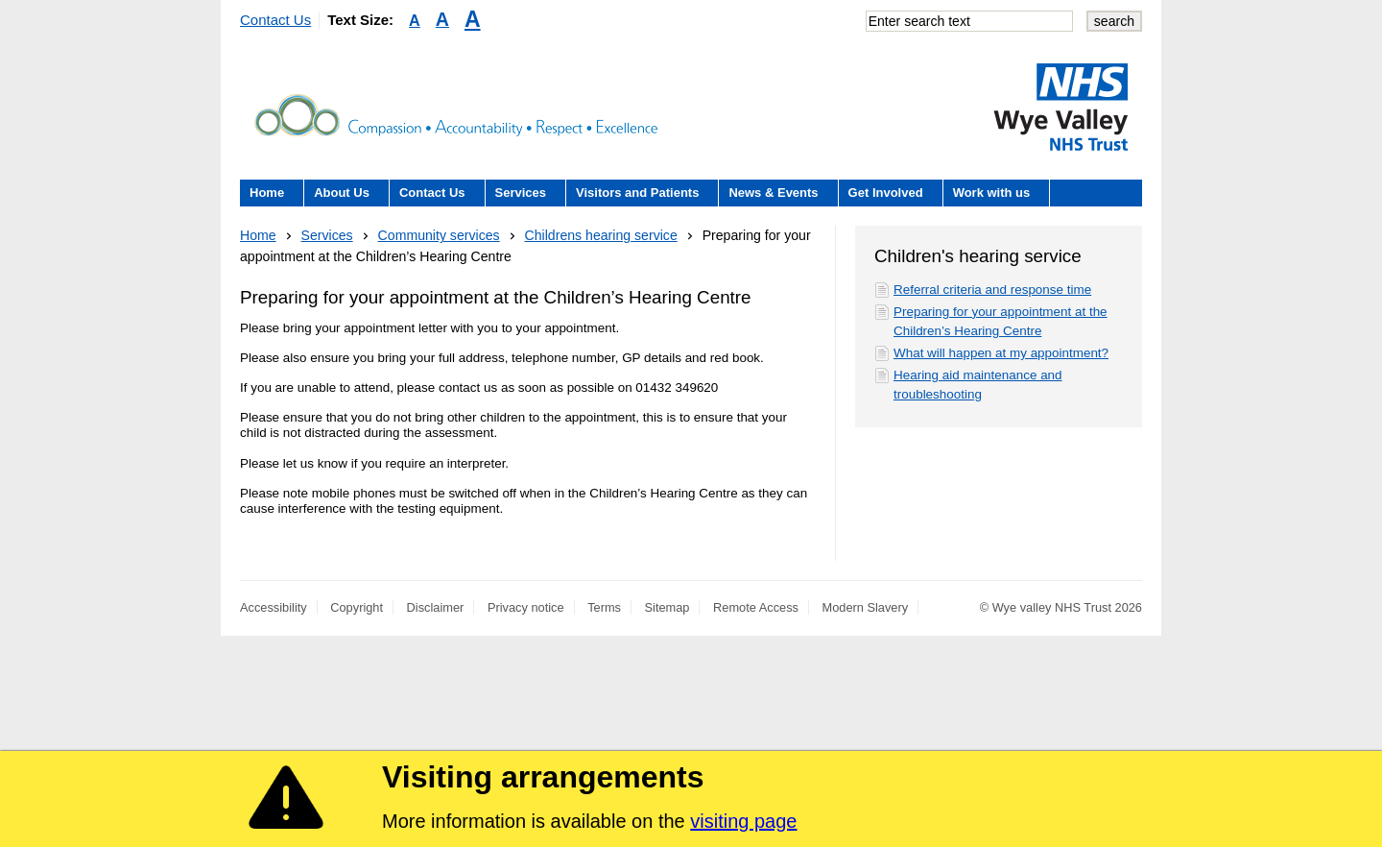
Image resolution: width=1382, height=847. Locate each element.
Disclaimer (436, 607)
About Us (341, 192)
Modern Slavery (865, 607)
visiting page (743, 821)
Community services (439, 235)
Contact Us (275, 20)
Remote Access (755, 607)
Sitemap (667, 607)
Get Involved (885, 192)
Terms (604, 607)
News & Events (773, 192)
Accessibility (273, 607)
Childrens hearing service (601, 235)
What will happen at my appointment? (1001, 353)
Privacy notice (526, 607)
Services (521, 192)
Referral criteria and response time (992, 289)
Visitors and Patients (637, 192)
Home (267, 192)
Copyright (356, 607)
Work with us (992, 192)
